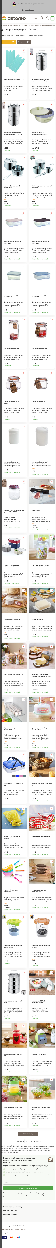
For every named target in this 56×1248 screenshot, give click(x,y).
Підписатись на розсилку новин (28, 1193)
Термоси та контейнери (35, 35)
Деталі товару (24, 96)
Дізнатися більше (28, 10)
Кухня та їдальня (34, 25)
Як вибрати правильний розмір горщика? (31, 4)
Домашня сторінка (6, 25)
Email (6, 1187)
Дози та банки (20, 35)
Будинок (24, 25)
